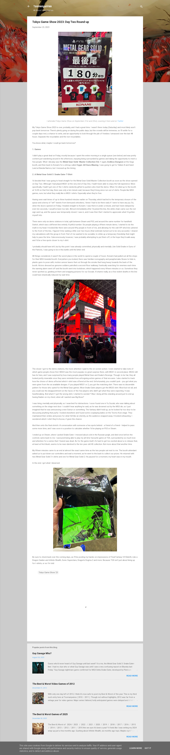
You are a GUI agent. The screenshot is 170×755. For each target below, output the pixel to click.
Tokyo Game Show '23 (48, 572)
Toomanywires (42, 6)
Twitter (120, 121)
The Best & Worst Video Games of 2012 (53, 683)
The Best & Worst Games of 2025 (50, 714)
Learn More (135, 748)
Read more (132, 676)
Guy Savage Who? (41, 653)
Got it (148, 748)
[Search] (141, 7)
